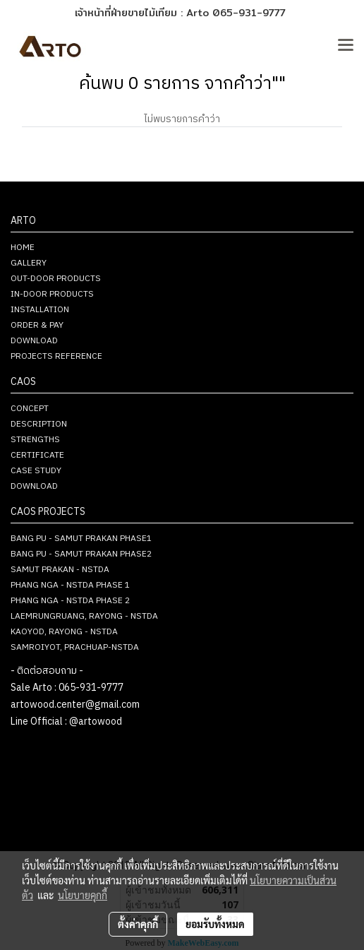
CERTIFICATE (37, 455)
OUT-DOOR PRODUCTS (56, 278)
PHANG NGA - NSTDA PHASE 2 (70, 600)
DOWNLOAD (34, 341)
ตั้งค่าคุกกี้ (138, 924)
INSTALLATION (40, 309)
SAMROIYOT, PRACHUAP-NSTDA (75, 647)
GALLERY (29, 263)
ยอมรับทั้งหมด (215, 924)
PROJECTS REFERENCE (56, 356)
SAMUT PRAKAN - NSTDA (60, 569)
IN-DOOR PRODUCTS (52, 294)
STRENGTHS (35, 439)
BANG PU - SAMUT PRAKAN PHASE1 (81, 538)
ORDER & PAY (37, 325)
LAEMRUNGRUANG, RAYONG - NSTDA (84, 616)
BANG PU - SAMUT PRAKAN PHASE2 (81, 554)
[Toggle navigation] (345, 45)
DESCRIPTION (39, 424)
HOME (23, 247)
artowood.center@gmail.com (75, 704)
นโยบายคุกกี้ (82, 895)
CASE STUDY (36, 470)
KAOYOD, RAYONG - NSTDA (64, 632)
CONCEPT (30, 408)
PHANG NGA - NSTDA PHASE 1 (70, 585)
